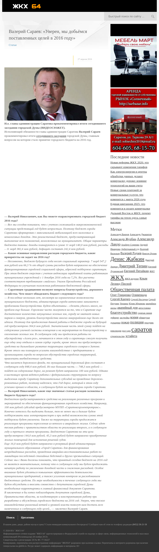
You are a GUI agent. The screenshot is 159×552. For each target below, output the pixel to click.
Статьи (12, 45)
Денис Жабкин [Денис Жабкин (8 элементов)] (127, 259)
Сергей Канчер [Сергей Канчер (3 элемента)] (120, 299)
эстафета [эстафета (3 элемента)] (131, 336)
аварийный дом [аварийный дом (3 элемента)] (127, 307)
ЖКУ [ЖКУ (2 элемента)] (152, 271)
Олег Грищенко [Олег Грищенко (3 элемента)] (120, 295)
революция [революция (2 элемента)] (115, 331)
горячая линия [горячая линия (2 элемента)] (145, 313)
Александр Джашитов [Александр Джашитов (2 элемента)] (141, 234)
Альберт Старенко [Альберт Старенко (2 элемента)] (130, 245)
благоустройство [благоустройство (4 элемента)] (123, 312)
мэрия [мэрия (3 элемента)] (134, 317)
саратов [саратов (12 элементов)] (141, 329)
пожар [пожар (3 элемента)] (125, 322)
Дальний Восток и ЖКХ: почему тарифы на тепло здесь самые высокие (130, 217)
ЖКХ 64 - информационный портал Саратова (30, 6)
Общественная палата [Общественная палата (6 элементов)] (132, 289)
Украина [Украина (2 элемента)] (124, 303)
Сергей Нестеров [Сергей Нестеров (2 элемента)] (139, 299)
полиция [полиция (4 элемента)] (137, 322)
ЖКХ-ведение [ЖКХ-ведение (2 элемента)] (132, 279)
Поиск (10, 517)
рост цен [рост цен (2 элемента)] (126, 331)
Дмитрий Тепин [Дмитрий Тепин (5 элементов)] (132, 266)
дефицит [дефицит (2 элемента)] (114, 317)
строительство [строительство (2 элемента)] (117, 336)
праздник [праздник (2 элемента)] (149, 322)
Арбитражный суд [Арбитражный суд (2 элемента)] (130, 249)
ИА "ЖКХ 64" (18, 530)
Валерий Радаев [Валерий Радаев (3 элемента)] (130, 253)
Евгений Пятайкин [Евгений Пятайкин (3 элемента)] (136, 271)
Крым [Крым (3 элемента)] (143, 278)
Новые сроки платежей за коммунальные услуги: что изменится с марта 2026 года (128, 194)
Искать (153, 16)
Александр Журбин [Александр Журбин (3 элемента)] (123, 239)
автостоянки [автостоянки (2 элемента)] (144, 308)
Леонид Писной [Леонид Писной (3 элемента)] (121, 283)
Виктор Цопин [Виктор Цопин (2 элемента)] (149, 253)
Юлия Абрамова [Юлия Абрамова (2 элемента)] (137, 303)
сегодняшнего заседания (51, 135)
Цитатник (27, 517)
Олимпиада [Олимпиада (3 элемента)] (139, 295)
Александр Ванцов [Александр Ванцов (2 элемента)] (119, 234)
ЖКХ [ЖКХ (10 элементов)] (117, 277)
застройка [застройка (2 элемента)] (125, 317)
